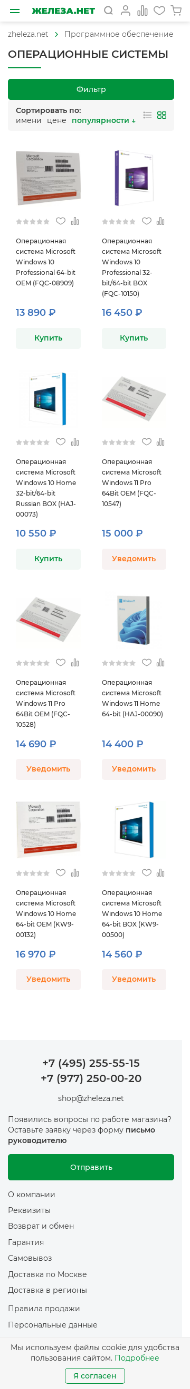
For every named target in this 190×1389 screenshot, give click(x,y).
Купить (48, 338)
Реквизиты (29, 1210)
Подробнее (137, 1358)
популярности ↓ (104, 120)
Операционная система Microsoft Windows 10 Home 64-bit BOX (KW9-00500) (132, 914)
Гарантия (26, 1242)
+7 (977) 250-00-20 (91, 1078)
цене (56, 120)
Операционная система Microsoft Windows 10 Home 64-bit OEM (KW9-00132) (46, 914)
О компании (31, 1194)
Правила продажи (44, 1308)
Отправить (91, 1167)
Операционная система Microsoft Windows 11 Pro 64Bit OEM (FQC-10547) (132, 483)
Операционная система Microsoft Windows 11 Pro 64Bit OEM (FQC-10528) (45, 703)
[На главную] (63, 10)
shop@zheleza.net (91, 1098)
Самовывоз (30, 1258)
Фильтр (91, 89)
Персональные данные (53, 1325)
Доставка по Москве (47, 1274)
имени (29, 120)
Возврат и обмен (41, 1226)
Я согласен (95, 1376)
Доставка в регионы (47, 1290)
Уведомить (134, 558)
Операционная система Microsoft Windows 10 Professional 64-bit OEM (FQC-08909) (45, 262)
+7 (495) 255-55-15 (91, 1063)
